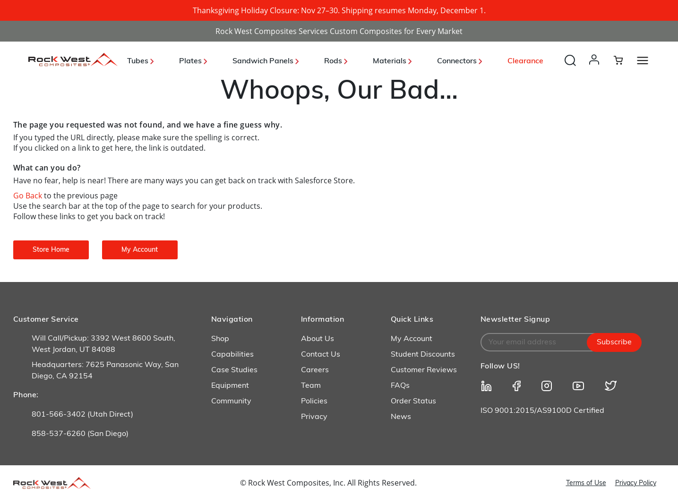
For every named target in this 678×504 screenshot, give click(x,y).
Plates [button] (193, 61)
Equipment (230, 386)
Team (311, 386)
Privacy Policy (635, 483)
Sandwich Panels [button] (265, 61)
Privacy (314, 417)
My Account (411, 339)
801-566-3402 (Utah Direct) (82, 415)
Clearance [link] (525, 61)
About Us (317, 339)
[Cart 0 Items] (623, 59)
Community (231, 401)
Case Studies (234, 370)
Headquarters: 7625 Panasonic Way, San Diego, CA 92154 (105, 370)
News (401, 417)
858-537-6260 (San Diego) (80, 434)
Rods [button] (335, 61)
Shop (220, 339)
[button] (596, 69)
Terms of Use (586, 483)
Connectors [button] (459, 61)
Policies (314, 401)
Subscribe (614, 342)
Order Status (413, 401)
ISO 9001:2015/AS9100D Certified (542, 411)
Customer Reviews (424, 370)
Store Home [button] (51, 250)
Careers (315, 370)
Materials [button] (392, 61)
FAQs (400, 386)
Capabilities (232, 355)
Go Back (28, 195)
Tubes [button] (140, 61)
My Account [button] (139, 250)
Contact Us (320, 355)
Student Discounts (423, 355)
